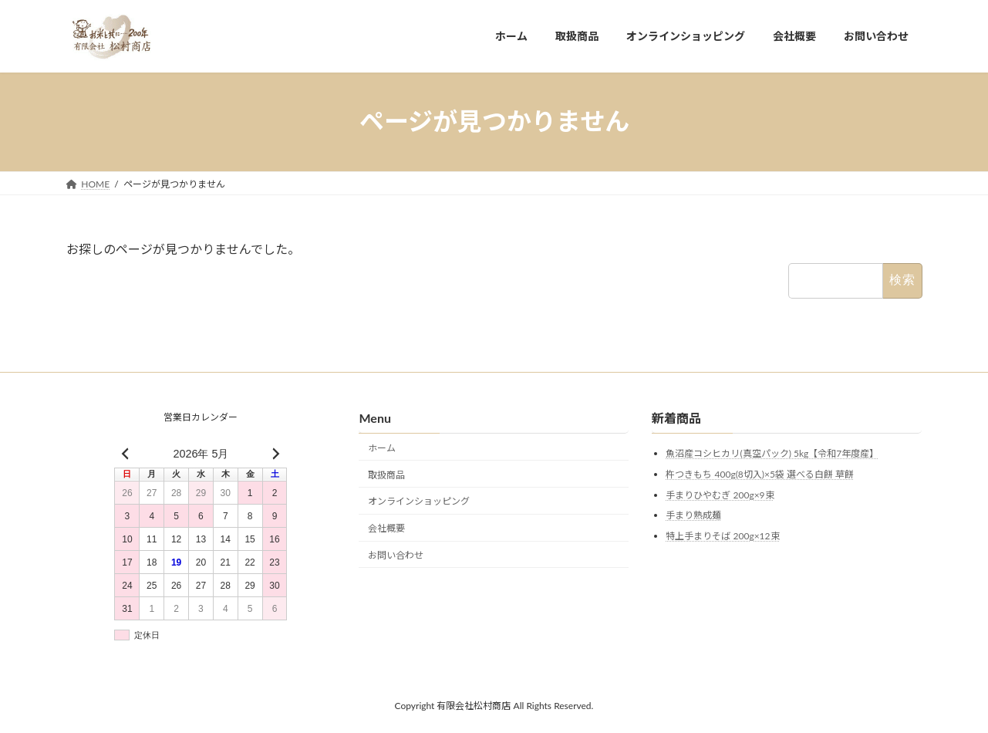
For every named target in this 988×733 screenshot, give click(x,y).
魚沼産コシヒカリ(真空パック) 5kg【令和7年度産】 (772, 454)
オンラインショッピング (419, 502)
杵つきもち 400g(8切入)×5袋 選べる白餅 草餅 (760, 474)
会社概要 (386, 528)
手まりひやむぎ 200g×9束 (720, 495)
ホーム (382, 448)
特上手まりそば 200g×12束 (722, 536)
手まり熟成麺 (693, 515)
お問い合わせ (395, 555)
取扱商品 (386, 475)
